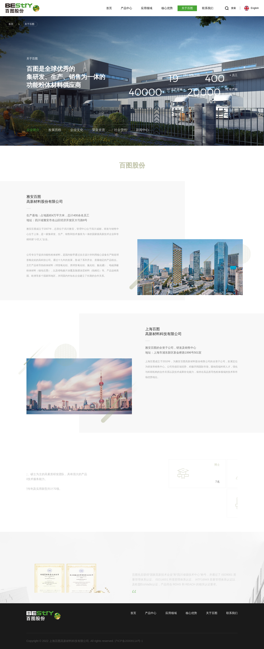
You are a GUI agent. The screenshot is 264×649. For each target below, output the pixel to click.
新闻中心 (142, 130)
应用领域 (171, 613)
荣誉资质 (98, 130)
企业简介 (32, 130)
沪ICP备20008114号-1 (129, 641)
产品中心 (150, 613)
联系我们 (232, 613)
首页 (10, 24)
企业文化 (76, 130)
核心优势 (191, 613)
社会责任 (120, 130)
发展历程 (54, 130)
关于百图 (29, 24)
